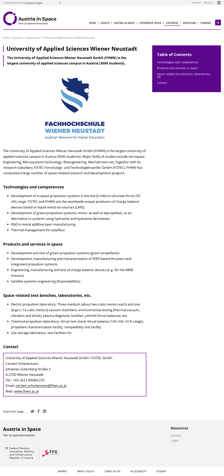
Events (105, 23)
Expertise (172, 23)
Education (189, 23)
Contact (196, 2)
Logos (174, 440)
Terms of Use (112, 471)
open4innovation (14, 2)
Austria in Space (124, 23)
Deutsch (208, 2)
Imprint (62, 471)
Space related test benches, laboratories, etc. (184, 75)
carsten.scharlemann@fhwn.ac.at (40, 385)
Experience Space (150, 23)
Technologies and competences (178, 62)
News (92, 23)
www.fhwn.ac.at (26, 391)
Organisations (32, 37)
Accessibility (138, 471)
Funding (205, 23)
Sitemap (161, 471)
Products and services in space (177, 68)
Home (6, 37)
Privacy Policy (86, 471)
